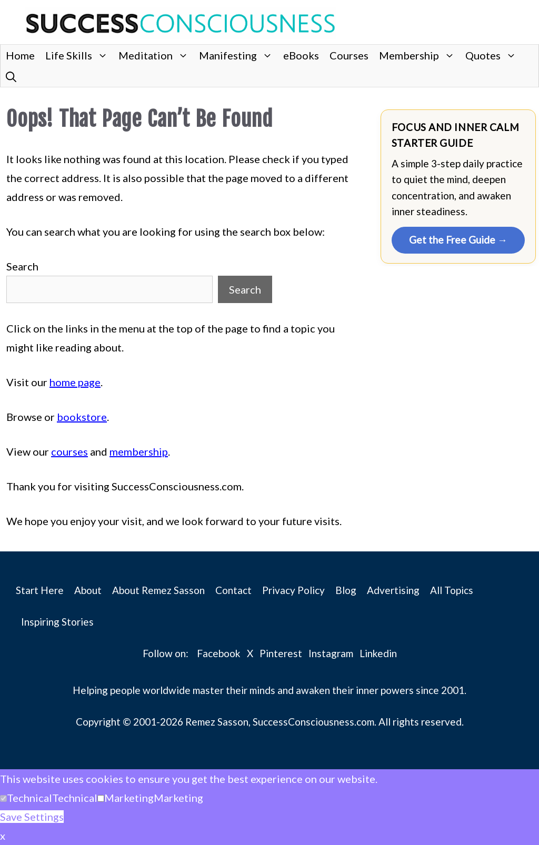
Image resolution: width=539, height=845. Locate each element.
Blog (345, 590)
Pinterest (280, 653)
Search (22, 266)
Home (20, 55)
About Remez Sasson (158, 590)
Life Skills (79, 55)
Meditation (156, 55)
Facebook (219, 653)
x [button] (2, 835)
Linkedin (378, 653)
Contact (233, 590)
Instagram (330, 653)
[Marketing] (100, 798)
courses (69, 451)
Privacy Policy (293, 590)
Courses (349, 55)
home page (75, 382)
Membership (419, 55)
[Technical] (3, 798)
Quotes (493, 55)
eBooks (301, 55)
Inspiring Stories (57, 622)
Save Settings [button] (32, 816)
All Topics (451, 590)
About (88, 590)
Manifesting (238, 55)
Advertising (393, 590)
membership (138, 451)
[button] (11, 76)
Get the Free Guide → (458, 240)
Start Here (40, 590)
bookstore (82, 416)
